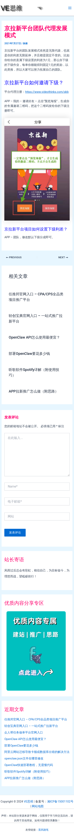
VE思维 (28, 801)
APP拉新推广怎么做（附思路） (33, 391)
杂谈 (25, 43)
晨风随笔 (43, 829)
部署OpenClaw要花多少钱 (29, 353)
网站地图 (38, 806)
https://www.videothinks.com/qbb (47, 92)
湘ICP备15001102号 (60, 801)
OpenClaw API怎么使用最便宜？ (34, 337)
